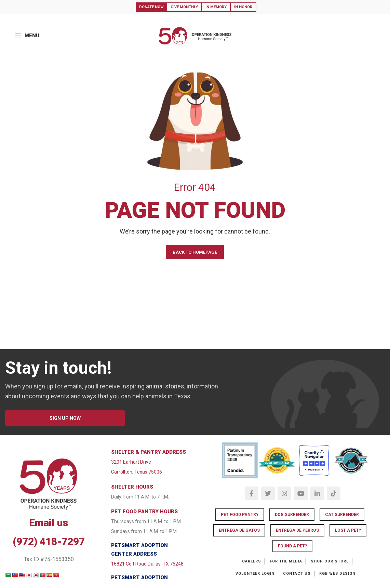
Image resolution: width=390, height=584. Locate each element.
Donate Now (151, 7)
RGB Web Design (337, 573)
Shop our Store (330, 561)
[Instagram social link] (284, 493)
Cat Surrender (342, 514)
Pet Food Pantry (240, 514)
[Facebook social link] (251, 493)
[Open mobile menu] (27, 36)
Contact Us (297, 573)
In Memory (216, 7)
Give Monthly (184, 7)
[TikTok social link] (333, 493)
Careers (251, 561)
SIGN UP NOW (65, 418)
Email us (48, 523)
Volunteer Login (255, 573)
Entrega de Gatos (239, 530)
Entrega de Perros (297, 530)
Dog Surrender (292, 514)
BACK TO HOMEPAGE (195, 252)
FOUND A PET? (292, 546)
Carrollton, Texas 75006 (136, 472)
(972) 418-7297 (49, 541)
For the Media (286, 561)
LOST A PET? (348, 530)
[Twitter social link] (268, 493)
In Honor (243, 7)
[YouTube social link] (301, 493)
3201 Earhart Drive (131, 462)
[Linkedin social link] (317, 493)
